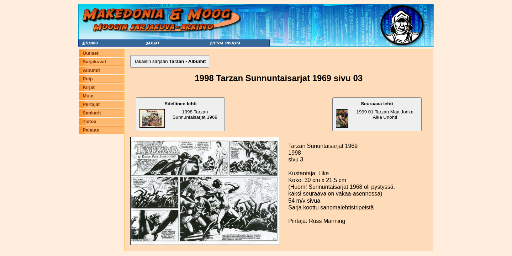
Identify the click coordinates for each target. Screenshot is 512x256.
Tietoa (89, 121)
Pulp (88, 78)
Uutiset (91, 53)
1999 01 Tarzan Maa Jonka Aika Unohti (374, 114)
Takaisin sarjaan (170, 61)
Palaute (91, 130)
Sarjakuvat (94, 61)
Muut (88, 95)
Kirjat (89, 87)
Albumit (91, 70)
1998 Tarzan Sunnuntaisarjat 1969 (178, 114)
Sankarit (92, 113)
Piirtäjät (91, 104)
